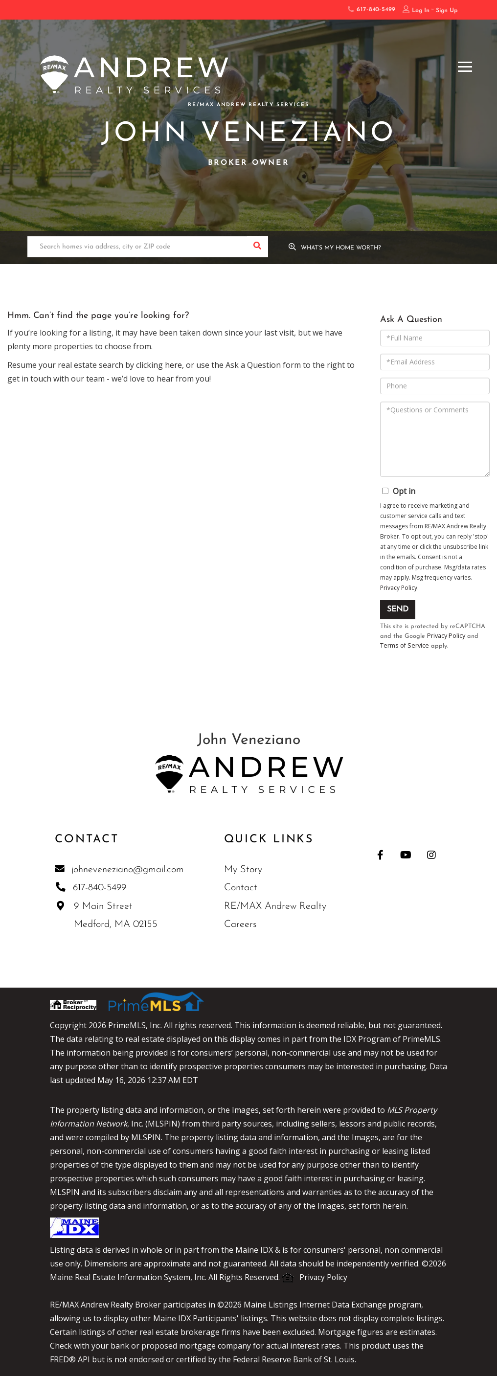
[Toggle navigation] (465, 65)
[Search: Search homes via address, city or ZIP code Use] (137, 247)
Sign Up (446, 11)
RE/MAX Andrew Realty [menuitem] (276, 907)
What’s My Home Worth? (342, 248)
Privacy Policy (398, 588)
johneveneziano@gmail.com (119, 870)
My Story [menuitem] (244, 871)
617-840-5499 (371, 10)
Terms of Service (404, 646)
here (173, 365)
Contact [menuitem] (241, 889)
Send (397, 609)
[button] (257, 247)
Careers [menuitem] (241, 925)
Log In (420, 11)
